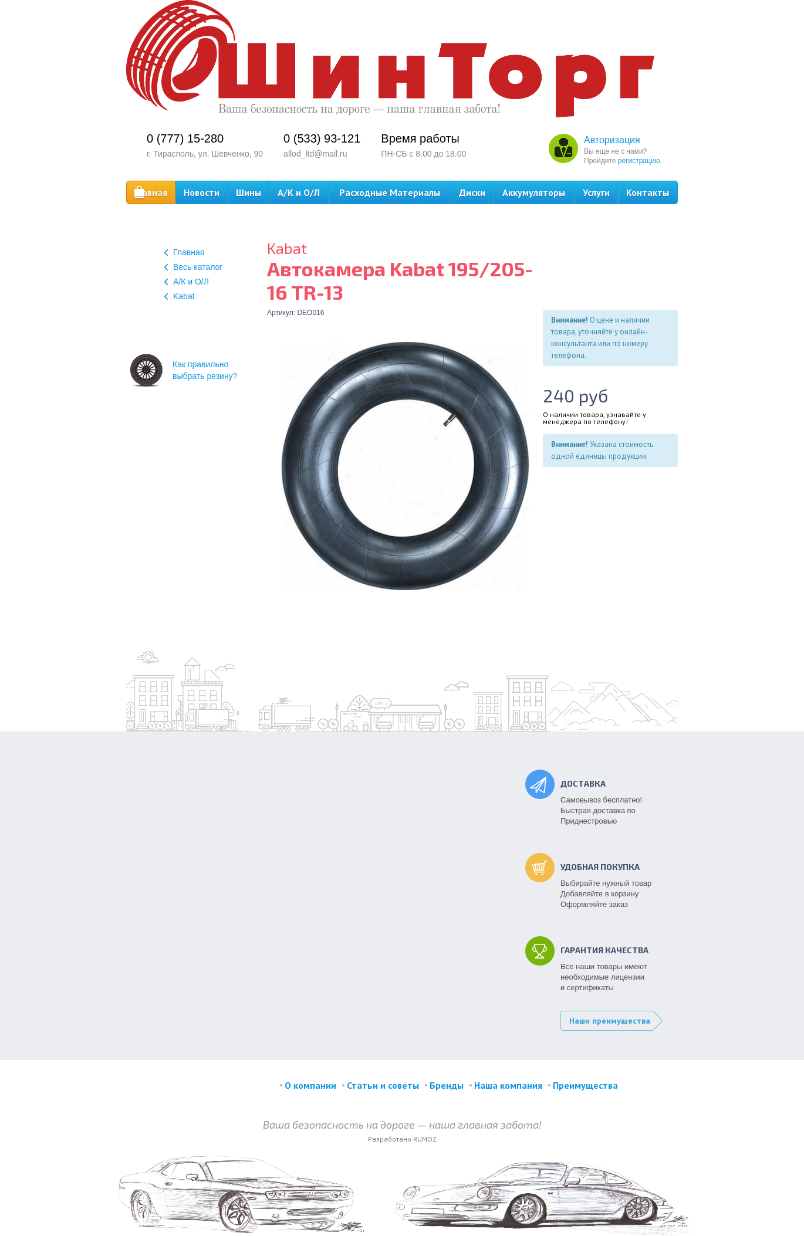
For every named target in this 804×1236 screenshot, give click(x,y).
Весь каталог (193, 267)
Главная (150, 192)
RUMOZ (425, 1139)
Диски (472, 192)
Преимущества (585, 1085)
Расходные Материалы (389, 192)
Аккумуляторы (533, 192)
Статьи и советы (383, 1085)
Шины (248, 192)
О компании (310, 1085)
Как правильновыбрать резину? (183, 370)
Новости (201, 192)
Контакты (647, 192)
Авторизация (612, 140)
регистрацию (639, 161)
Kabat (179, 296)
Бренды (447, 1085)
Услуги (596, 192)
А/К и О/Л (299, 192)
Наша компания (508, 1085)
